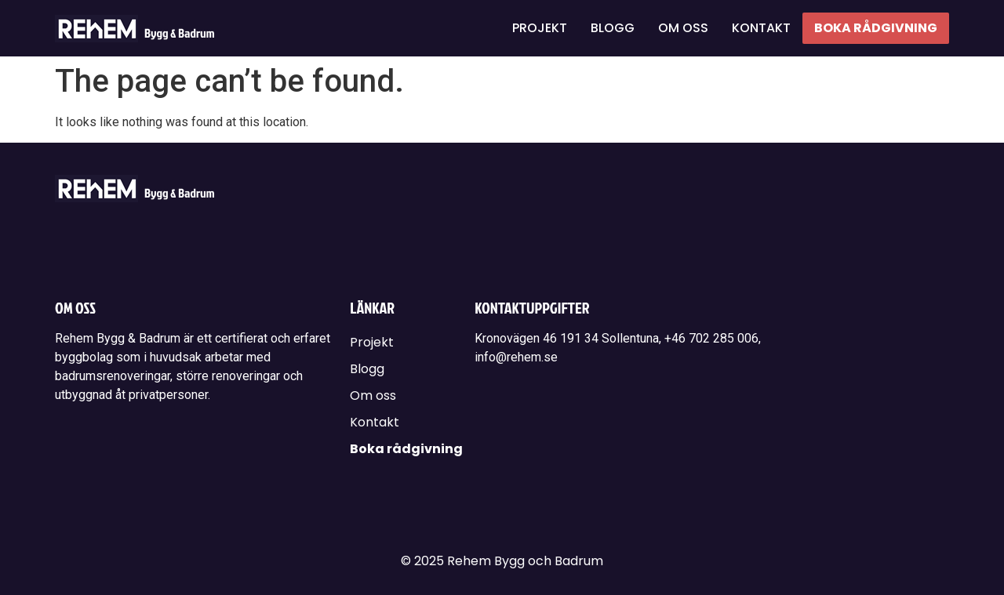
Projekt (539, 28)
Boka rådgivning (875, 28)
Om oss (683, 28)
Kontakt (761, 28)
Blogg (613, 28)
